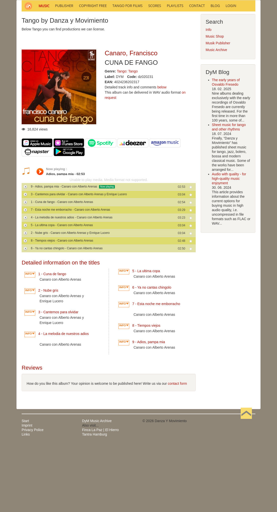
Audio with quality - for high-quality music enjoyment (229, 245)
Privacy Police (33, 497)
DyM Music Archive (97, 488)
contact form (177, 451)
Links (26, 502)
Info (208, 97)
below (162, 154)
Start (25, 488)
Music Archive (216, 117)
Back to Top (246, 488)
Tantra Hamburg (94, 502)
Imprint (27, 493)
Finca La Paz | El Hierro (100, 497)
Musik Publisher (218, 110)
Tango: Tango (127, 138)
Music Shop (215, 104)
